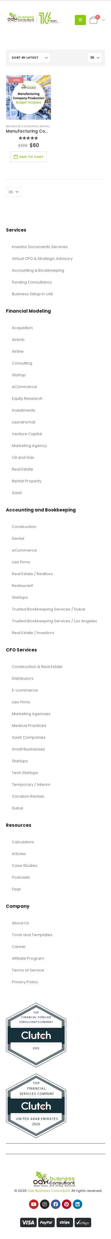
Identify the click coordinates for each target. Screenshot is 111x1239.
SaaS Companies (29, 737)
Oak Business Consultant (49, 1190)
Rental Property (26, 481)
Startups (20, 597)
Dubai (17, 808)
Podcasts (21, 877)
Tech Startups (25, 773)
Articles (19, 854)
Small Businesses (28, 749)
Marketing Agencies (31, 714)
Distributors (22, 678)
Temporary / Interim (31, 784)
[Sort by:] (29, 57)
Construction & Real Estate (37, 666)
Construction (24, 526)
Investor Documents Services (40, 247)
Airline (18, 351)
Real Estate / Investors (33, 633)
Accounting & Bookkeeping (38, 270)
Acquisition (22, 328)
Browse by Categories (22, 126)
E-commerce (25, 690)
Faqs (16, 889)
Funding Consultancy (32, 282)
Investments (23, 410)
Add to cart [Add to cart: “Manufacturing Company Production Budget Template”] (31, 156)
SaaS (17, 493)
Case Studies (24, 865)
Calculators (23, 842)
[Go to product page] (28, 97)
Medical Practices (29, 725)
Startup (19, 375)
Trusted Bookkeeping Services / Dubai (48, 609)
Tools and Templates (32, 935)
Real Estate (22, 469)
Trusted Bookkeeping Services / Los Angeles (54, 621)
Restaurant (22, 585)
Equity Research (27, 398)
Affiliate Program (28, 958)
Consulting (22, 363)
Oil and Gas (23, 457)
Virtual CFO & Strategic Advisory (42, 258)
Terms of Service (28, 970)
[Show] (94, 57)
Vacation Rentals (28, 796)
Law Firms (21, 562)
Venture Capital (27, 434)
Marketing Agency (29, 445)
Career (19, 946)
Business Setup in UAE (32, 294)
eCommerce (24, 387)
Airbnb (18, 339)
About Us (20, 923)
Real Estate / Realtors (32, 574)
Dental (18, 538)
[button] (80, 20)
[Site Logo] (32, 20)
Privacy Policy (25, 982)
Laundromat (23, 422)
